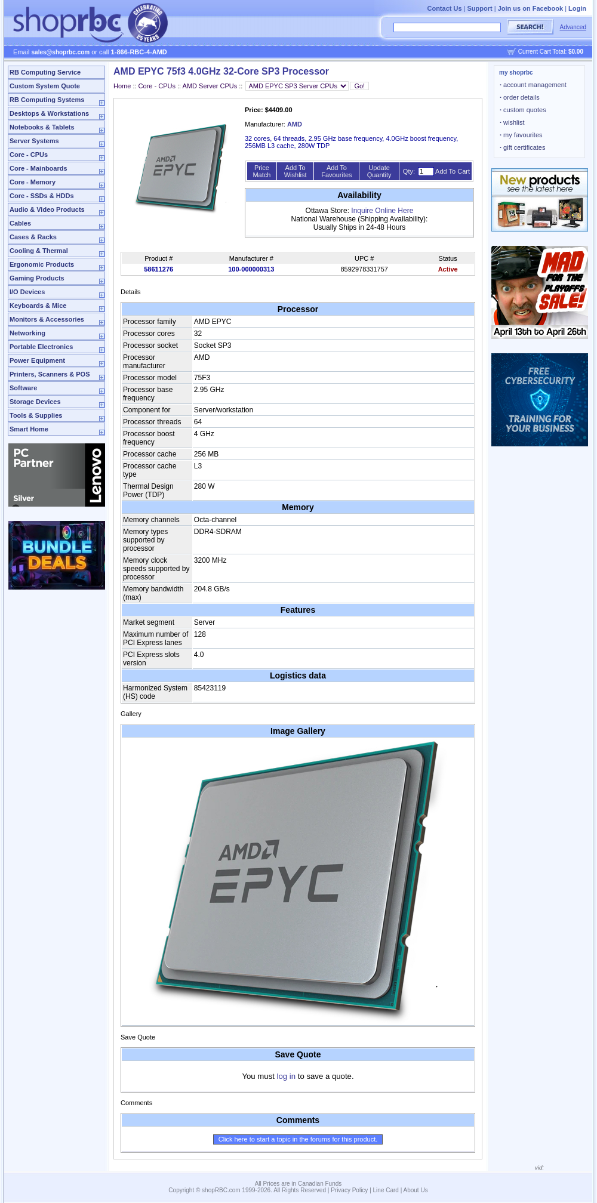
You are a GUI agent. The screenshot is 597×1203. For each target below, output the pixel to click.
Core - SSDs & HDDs (42, 195)
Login (577, 8)
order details (520, 97)
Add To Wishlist (295, 171)
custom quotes (523, 109)
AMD (294, 124)
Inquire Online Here (382, 210)
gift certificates (522, 147)
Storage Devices (35, 401)
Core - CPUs (29, 154)
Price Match (261, 171)
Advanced (573, 27)
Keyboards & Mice (38, 305)
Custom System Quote (45, 86)
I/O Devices (27, 291)
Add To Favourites (336, 171)
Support (480, 8)
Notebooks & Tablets (42, 127)
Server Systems (34, 140)
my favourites (521, 134)
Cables (20, 223)
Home (122, 86)
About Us (416, 1190)
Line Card (386, 1190)
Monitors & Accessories (47, 319)
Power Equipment (37, 360)
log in (286, 1076)
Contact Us (444, 8)
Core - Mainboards (38, 168)
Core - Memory (33, 182)
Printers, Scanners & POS (50, 374)
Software (23, 387)
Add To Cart (452, 171)
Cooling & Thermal (39, 250)
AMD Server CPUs (210, 86)
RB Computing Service (45, 72)
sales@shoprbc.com (61, 52)
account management (533, 84)
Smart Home (29, 429)
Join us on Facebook (530, 8)
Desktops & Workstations (49, 113)
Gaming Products (37, 278)
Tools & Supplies (36, 415)
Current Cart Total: (550, 51)
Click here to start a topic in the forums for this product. (298, 1139)
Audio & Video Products (47, 209)
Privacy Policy (349, 1190)
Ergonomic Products (42, 264)
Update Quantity (379, 171)
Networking (27, 333)
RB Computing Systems (47, 99)
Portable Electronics (41, 346)
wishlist (512, 122)
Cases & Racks (33, 236)
